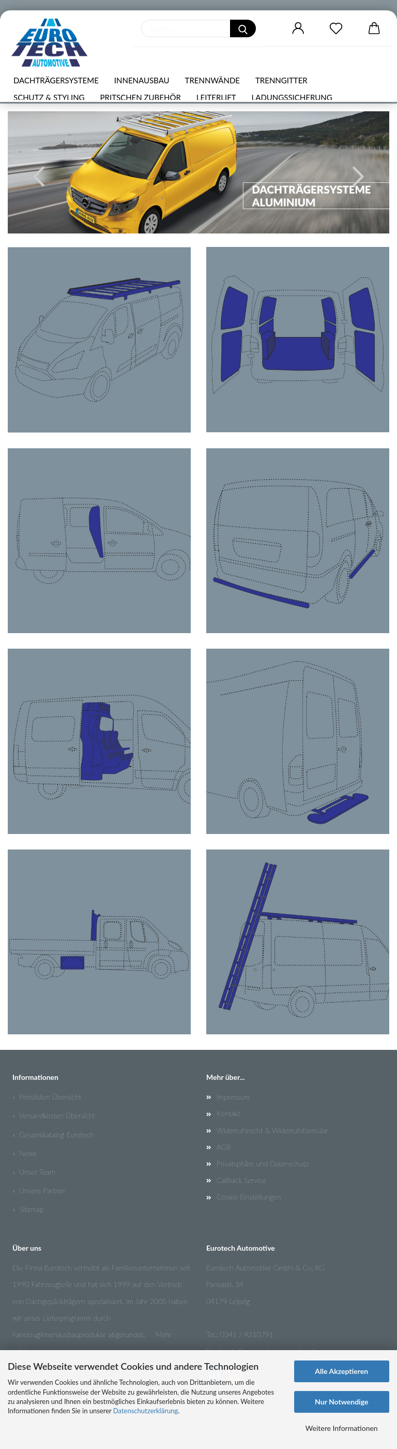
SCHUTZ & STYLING (49, 97)
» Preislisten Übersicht (46, 1096)
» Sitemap (27, 1209)
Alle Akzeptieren (341, 1371)
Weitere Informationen (342, 1428)
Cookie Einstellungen (249, 1196)
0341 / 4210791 (246, 1334)
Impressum (233, 1096)
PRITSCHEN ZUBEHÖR (140, 97)
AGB (224, 1147)
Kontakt (228, 1113)
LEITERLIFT (216, 97)
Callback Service (241, 1180)
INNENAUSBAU (142, 80)
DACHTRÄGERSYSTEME (56, 80)
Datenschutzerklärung (145, 1411)
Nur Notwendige (341, 1401)
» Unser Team (33, 1171)
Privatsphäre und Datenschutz (263, 1163)
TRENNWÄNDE (212, 80)
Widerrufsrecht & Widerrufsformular (272, 1130)
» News (24, 1153)
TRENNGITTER (281, 80)
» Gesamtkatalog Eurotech (53, 1134)
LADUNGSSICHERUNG (292, 97)
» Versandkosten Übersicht (53, 1115)
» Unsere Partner (39, 1190)
